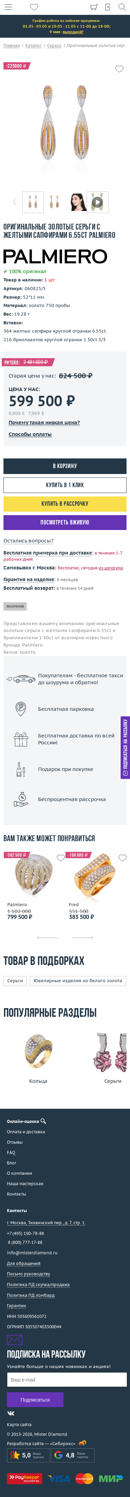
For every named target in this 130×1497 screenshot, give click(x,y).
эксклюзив (15, 606)
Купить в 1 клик (65, 485)
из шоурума (110, 567)
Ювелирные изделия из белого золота (78, 981)
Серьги (15, 981)
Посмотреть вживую (65, 523)
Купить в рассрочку (65, 504)
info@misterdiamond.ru (32, 1252)
